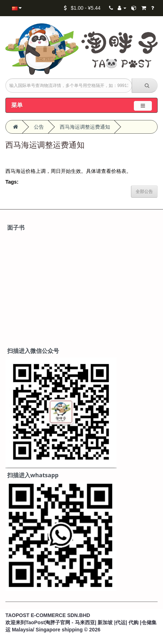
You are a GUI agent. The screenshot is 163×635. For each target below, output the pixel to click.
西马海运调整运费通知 (85, 127)
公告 (39, 127)
